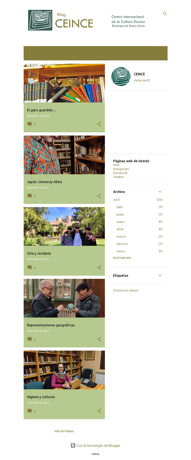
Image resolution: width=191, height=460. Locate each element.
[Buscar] (165, 13)
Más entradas (64, 431)
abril (119, 229)
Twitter (118, 177)
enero (120, 251)
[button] (99, 124)
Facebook (120, 173)
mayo (120, 222)
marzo (121, 236)
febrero (122, 244)
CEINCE (139, 74)
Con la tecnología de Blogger (95, 445)
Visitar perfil (142, 80)
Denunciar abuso (125, 290)
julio (119, 207)
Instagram (121, 169)
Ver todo (33, 56)
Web (116, 165)
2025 (116, 200)
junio (120, 214)
